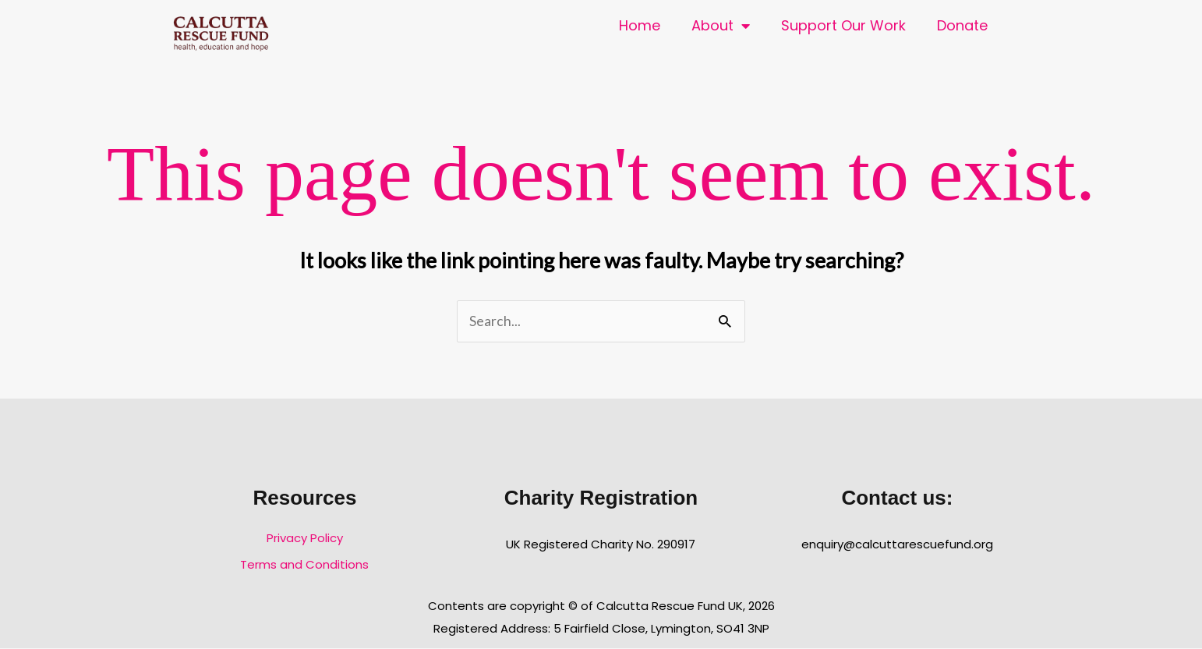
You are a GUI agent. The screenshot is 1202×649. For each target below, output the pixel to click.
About (720, 26)
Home (639, 25)
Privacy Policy (305, 538)
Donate (962, 25)
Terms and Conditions (304, 564)
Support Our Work (843, 25)
